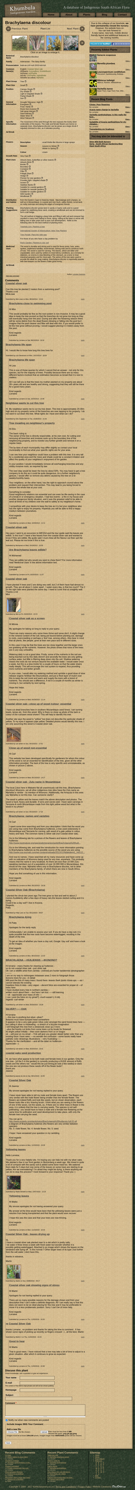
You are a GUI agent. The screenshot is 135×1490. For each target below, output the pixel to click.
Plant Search (99, 1461)
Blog (104, 14)
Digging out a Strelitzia (15, 1476)
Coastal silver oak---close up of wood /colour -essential (38, 703)
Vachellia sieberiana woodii (59, 1459)
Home (51, 14)
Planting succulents (12, 1468)
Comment (10, 1403)
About (68, 14)
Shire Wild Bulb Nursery (100, 142)
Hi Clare (8, 1457)
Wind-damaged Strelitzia (14, 1474)
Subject (9, 1395)
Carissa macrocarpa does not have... (61, 1480)
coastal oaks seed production (23, 1053)
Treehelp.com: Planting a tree (32, 227)
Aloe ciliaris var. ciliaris (58, 1476)
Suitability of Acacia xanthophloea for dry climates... (107, 123)
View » (127, 107)
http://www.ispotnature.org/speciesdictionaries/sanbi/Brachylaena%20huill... (45, 843)
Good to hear (17, 1341)
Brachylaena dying (20, 917)
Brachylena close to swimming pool (30, 303)
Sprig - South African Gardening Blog (106, 144)
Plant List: (98, 1463)
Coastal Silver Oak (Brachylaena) (25, 889)
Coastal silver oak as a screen (27, 618)
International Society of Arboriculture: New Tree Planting (43, 231)
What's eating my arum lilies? (17, 1459)
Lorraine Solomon (79, 274)
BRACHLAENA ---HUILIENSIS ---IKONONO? (31, 960)
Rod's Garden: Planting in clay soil (34, 243)
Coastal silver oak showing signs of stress (34, 1285)
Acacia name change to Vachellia (104, 110)
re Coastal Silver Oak (18, 1323)
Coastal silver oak (16, 283)
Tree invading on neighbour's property (32, 423)
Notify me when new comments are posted (28, 1422)
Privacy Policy (84, 1489)
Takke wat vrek (53, 1457)
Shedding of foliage (12, 1463)
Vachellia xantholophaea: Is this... (19, 1465)
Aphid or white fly (54, 1463)
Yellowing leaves (16, 1149)
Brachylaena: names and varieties (29, 816)
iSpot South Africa (97, 146)
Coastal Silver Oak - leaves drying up (28, 1234)
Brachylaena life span (19, 344)
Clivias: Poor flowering (99, 105)
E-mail (9, 1383)
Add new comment (12, 276)
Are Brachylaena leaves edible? (28, 549)
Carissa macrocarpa (57, 1481)
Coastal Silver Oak (20, 1080)
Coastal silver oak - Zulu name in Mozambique (33, 781)
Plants (86, 14)
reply (82, 299)
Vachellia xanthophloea (58, 1465)
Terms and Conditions (65, 1489)
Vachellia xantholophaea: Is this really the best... (107, 116)
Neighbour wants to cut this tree (25, 403)
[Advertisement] (51, 135)
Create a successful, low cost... (18, 1470)
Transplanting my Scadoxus (101, 129)
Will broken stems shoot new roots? (17, 1480)
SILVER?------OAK (16, 1009)
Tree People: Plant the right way (33, 235)
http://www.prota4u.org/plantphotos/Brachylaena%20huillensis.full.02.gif (43, 1121)
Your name (11, 1377)
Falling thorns (52, 1468)
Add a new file (14, 1431)
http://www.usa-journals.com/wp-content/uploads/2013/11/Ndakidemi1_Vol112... (47, 852)
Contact (122, 14)
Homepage (11, 1390)
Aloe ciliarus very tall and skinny (59, 1474)
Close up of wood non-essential (28, 748)
